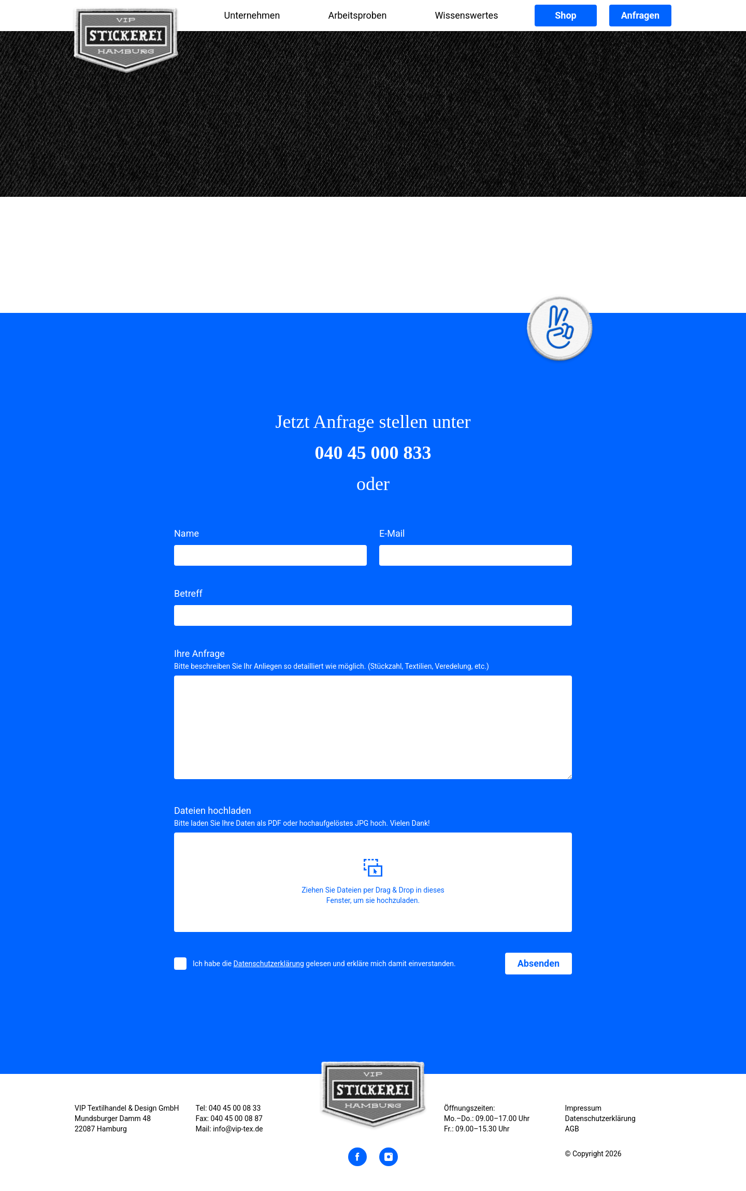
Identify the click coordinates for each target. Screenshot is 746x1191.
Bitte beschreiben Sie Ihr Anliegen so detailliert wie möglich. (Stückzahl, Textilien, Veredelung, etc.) (331, 666)
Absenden (539, 963)
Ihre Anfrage (199, 653)
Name (186, 533)
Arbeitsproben (357, 15)
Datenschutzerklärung (269, 963)
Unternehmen (252, 15)
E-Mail (392, 533)
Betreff (188, 593)
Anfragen (640, 15)
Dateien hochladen (212, 810)
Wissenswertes (466, 15)
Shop (565, 15)
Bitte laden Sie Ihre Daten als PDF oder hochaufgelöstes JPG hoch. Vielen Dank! (302, 823)
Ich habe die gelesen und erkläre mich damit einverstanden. (324, 963)
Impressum (583, 1108)
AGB (572, 1129)
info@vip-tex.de (238, 1129)
